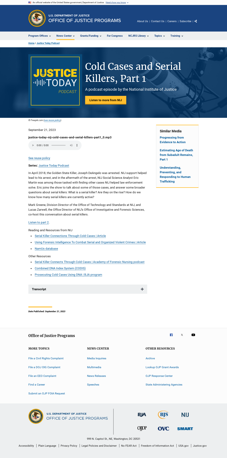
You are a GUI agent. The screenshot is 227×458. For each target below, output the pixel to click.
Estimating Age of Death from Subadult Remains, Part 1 (176, 154)
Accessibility (26, 445)
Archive (150, 358)
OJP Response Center (159, 376)
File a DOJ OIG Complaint (44, 367)
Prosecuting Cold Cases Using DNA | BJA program (68, 274)
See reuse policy (39, 158)
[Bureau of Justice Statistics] (163, 419)
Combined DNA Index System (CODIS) (60, 268)
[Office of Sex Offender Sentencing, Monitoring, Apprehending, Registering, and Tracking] (185, 431)
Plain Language (47, 445)
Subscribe (185, 21)
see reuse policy (52, 120)
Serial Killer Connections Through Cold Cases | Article (70, 236)
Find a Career (36, 384)
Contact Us (157, 21)
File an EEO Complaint (42, 376)
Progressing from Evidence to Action (173, 140)
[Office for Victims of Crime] (163, 431)
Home (31, 43)
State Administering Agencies (164, 384)
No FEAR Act (129, 445)
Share (198, 23)
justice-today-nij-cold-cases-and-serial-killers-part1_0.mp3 (70, 137)
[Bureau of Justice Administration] (142, 417)
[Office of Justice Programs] (37, 18)
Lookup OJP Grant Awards (162, 367)
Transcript (39, 289)
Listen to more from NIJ (105, 100)
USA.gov (183, 445)
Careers (172, 21)
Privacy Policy (69, 445)
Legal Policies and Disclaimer (99, 445)
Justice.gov (200, 445)
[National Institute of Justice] (185, 417)
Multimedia (94, 367)
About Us (142, 21)
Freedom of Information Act (157, 445)
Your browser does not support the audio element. (55, 145)
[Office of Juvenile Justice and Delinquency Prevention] (142, 432)
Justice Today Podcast (48, 43)
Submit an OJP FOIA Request (46, 393)
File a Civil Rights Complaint (45, 358)
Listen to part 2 (38, 222)
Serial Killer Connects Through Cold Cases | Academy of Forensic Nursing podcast (90, 262)
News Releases (96, 376)
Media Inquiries (96, 358)
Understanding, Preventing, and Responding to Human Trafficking (175, 174)
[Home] (85, 18)
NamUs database (46, 248)
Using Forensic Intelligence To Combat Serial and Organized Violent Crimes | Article (90, 242)
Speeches (93, 384)
